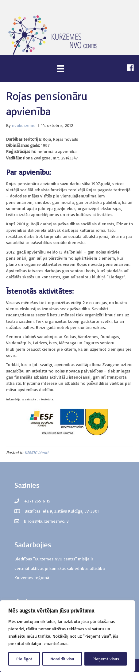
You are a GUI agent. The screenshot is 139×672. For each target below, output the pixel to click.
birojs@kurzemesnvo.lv (46, 521)
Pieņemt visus (105, 658)
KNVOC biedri (36, 452)
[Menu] (60, 68)
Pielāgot (24, 658)
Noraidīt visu (62, 658)
